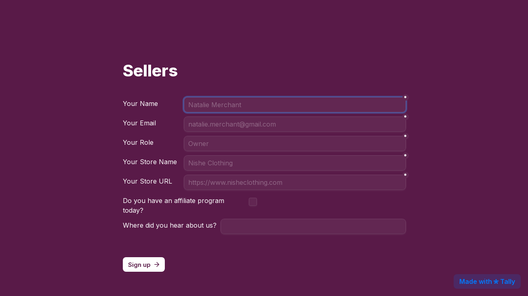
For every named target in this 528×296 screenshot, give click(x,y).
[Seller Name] (295, 163)
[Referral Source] (313, 226)
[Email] (295, 124)
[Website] (295, 182)
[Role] (295, 143)
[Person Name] (295, 104)
